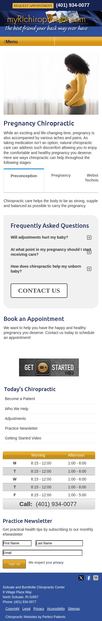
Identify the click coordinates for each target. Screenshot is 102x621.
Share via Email (96, 577)
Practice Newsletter (21, 428)
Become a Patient (20, 399)
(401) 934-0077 (72, 5)
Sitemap (74, 609)
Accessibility (56, 609)
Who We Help (16, 409)
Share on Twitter (82, 577)
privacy (58, 562)
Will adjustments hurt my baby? (39, 237)
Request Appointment (33, 6)
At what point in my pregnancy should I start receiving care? (51, 252)
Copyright (12, 609)
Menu (11, 41)
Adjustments (15, 418)
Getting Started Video (23, 438)
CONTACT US (39, 290)
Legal (26, 609)
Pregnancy (61, 175)
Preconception (24, 176)
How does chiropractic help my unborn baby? (46, 268)
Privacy (38, 609)
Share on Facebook (89, 577)
